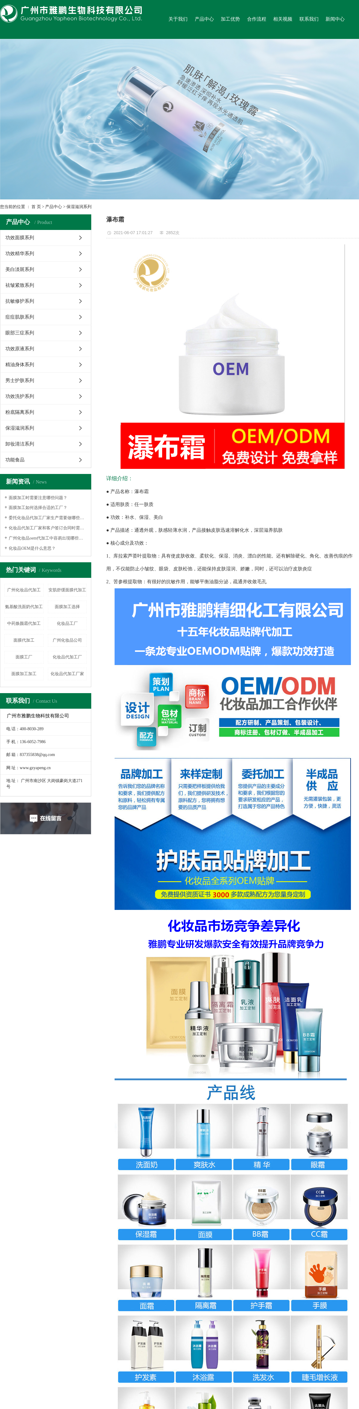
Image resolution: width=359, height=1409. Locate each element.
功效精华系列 (19, 253)
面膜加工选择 (67, 606)
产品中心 (204, 19)
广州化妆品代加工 (24, 590)
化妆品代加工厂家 (67, 674)
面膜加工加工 (23, 674)
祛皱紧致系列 (19, 285)
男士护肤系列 (19, 380)
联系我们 (309, 19)
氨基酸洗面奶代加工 (24, 606)
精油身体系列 (19, 364)
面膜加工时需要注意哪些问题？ (38, 498)
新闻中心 (335, 19)
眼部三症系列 (19, 332)
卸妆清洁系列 (19, 443)
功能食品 (15, 459)
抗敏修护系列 (19, 301)
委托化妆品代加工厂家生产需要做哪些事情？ (48, 518)
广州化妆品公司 (67, 640)
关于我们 (178, 19)
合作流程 (256, 19)
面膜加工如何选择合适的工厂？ (38, 507)
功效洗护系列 (19, 396)
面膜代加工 (23, 640)
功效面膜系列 (19, 237)
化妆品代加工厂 (67, 657)
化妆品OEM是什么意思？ (32, 548)
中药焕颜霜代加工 (24, 623)
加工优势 (230, 19)
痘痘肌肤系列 (19, 316)
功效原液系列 (19, 348)
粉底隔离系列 (19, 412)
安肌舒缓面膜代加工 (67, 590)
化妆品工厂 (67, 623)
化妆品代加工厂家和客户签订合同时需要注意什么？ (48, 528)
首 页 (36, 206)
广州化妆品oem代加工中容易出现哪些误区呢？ (48, 538)
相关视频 (282, 19)
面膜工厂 (24, 657)
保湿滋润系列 (79, 206)
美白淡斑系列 (19, 269)
